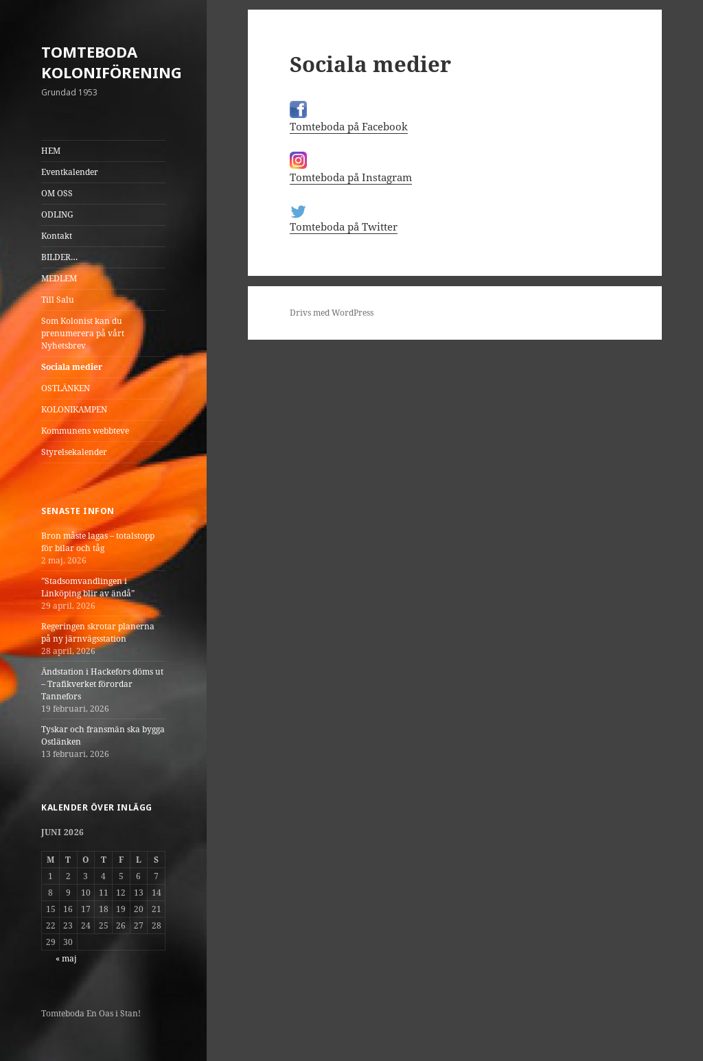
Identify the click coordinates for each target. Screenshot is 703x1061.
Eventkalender (69, 172)
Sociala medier (71, 367)
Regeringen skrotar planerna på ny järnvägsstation (97, 632)
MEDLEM (59, 278)
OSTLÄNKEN (65, 388)
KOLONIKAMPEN (74, 409)
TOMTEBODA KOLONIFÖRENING (111, 61)
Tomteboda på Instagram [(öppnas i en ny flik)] (351, 177)
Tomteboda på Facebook (349, 126)
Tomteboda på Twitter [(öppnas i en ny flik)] (343, 226)
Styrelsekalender (74, 452)
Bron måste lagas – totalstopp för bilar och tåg (97, 542)
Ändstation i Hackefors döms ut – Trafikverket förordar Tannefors (102, 684)
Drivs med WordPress (331, 312)
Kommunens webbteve (85, 430)
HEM (50, 150)
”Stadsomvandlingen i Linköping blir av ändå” (88, 587)
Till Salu (57, 299)
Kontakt (56, 236)
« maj (66, 958)
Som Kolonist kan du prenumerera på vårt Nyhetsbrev (82, 333)
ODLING (57, 214)
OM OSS (57, 193)
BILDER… (59, 257)
